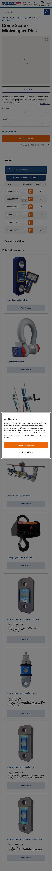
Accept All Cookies (26, 445)
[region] (26, 435)
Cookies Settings (26, 452)
